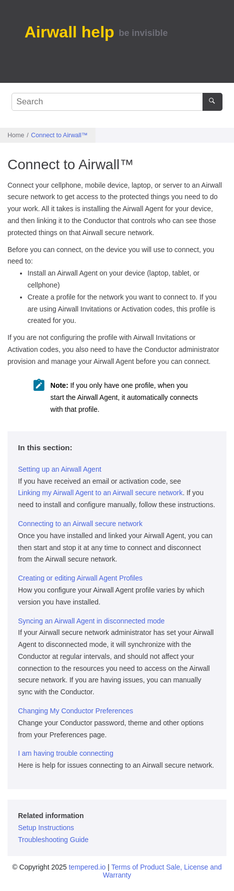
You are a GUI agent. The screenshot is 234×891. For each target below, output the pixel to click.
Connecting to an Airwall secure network (80, 524)
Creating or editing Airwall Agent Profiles (80, 578)
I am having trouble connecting (66, 753)
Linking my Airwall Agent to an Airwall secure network (100, 493)
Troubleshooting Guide (53, 840)
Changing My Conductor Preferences (75, 711)
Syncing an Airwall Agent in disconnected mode (91, 621)
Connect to (59, 135)
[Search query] (117, 102)
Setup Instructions (46, 828)
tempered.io (87, 867)
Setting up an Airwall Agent (60, 469)
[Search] (212, 102)
